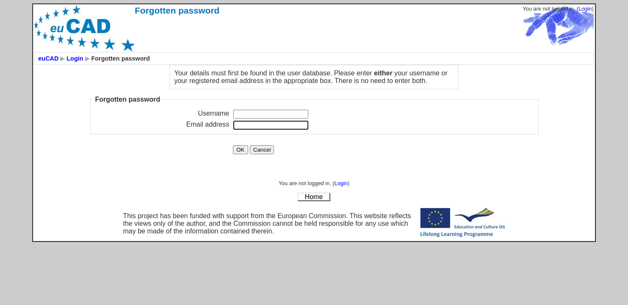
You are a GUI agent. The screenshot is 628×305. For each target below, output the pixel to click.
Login (585, 9)
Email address (207, 124)
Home (314, 196)
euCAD (48, 58)
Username (213, 113)
